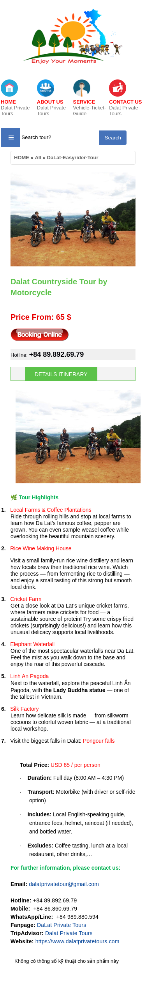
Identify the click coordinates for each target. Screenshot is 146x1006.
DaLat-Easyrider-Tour (73, 157)
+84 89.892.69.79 (56, 354)
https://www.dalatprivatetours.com (77, 941)
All (38, 157)
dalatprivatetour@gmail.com (64, 884)
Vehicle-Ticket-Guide (89, 107)
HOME (21, 157)
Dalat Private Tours (15, 107)
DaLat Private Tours (61, 925)
